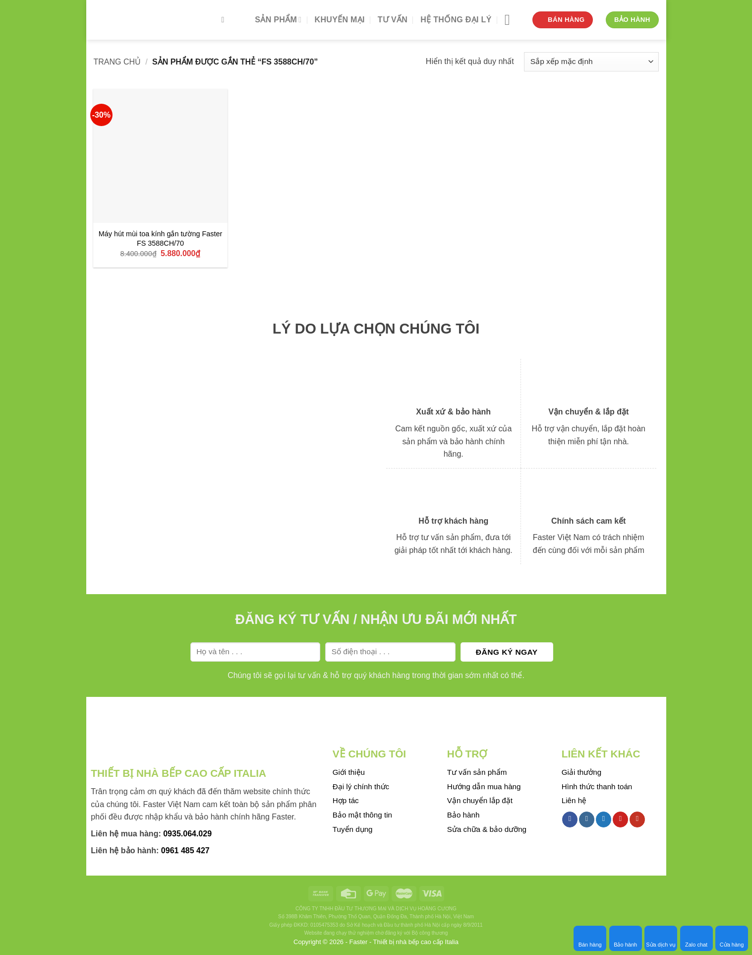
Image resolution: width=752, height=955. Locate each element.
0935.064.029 (187, 833)
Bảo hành (625, 938)
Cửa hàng (732, 938)
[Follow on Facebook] (570, 819)
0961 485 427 (185, 850)
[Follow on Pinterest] (620, 819)
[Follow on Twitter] (603, 819)
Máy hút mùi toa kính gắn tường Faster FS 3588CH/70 (160, 238)
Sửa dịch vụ (661, 938)
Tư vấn (392, 19)
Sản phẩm (278, 19)
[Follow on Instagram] (586, 819)
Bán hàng (590, 938)
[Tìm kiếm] (226, 19)
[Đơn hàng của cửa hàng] (591, 61)
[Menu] (512, 20)
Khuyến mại (340, 19)
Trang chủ (117, 62)
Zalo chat (696, 938)
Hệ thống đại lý (455, 19)
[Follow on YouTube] (637, 819)
